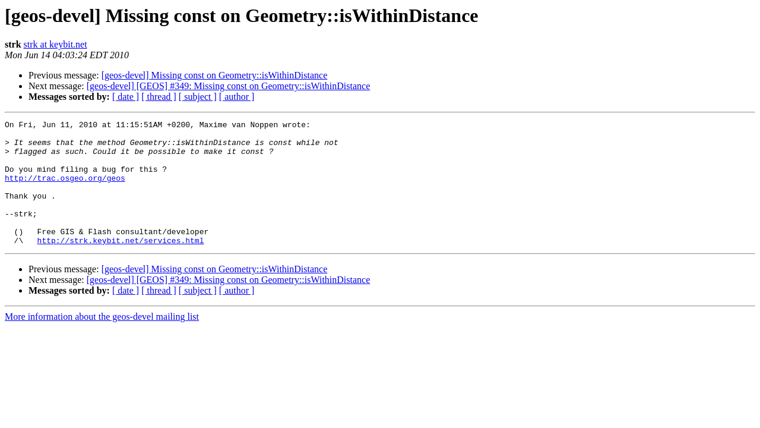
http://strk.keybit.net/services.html (120, 265)
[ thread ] (158, 97)
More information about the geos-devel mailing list (102, 341)
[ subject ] (198, 97)
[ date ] (125, 97)
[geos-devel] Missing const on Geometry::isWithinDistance (215, 75)
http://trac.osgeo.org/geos (65, 190)
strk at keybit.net (55, 44)
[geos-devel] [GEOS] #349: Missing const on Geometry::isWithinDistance (228, 86)
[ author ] (237, 97)
